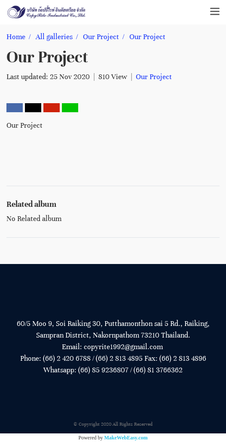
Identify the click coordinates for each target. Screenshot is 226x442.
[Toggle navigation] (214, 12)
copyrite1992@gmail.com (123, 346)
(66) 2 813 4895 (119, 358)
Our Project (154, 76)
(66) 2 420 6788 (67, 358)
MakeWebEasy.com (126, 438)
